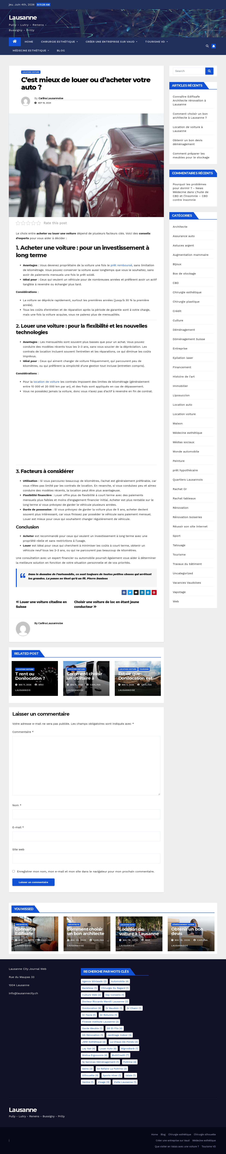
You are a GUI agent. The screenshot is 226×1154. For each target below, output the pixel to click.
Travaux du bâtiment (187, 564)
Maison (178, 423)
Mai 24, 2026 (78, 940)
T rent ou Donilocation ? (30, 676)
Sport (177, 535)
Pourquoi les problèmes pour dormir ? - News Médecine (189, 188)
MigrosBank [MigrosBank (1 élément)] (129, 1048)
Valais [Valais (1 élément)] (130, 1075)
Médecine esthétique (31, 50)
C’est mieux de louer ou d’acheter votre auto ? (85, 83)
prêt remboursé (121, 265)
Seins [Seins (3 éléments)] (87, 1068)
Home (29, 41)
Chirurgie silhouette (205, 1134)
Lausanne (23, 17)
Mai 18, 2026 (130, 940)
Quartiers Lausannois (188, 479)
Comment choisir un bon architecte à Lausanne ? (85, 933)
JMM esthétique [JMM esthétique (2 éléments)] (94, 1041)
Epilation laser (183, 358)
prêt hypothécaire (185, 470)
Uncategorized (183, 573)
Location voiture (30, 72)
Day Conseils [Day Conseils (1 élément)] (114, 994)
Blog (61, 50)
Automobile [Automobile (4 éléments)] (120, 981)
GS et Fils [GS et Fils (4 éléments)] (114, 1028)
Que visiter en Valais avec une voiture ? (177, 1146)
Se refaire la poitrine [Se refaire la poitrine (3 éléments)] (112, 1068)
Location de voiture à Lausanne (139, 931)
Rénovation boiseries (187, 517)
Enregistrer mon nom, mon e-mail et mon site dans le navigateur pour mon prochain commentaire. (85, 871)
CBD (176, 283)
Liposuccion (181, 395)
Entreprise (180, 348)
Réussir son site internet (190, 526)
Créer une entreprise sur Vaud (112, 41)
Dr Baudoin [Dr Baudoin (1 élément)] (114, 1008)
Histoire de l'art (184, 376)
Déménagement (184, 329)
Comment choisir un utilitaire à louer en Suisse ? (84, 678)
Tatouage (179, 545)
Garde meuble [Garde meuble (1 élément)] (92, 1028)
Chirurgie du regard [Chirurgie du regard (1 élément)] (115, 988)
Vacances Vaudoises (187, 582)
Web (176, 601)
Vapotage (179, 592)
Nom (16, 805)
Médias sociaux (183, 442)
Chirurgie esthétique (59, 41)
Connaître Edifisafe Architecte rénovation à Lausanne (189, 100)
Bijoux (177, 264)
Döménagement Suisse (189, 339)
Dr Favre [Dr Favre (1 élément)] (89, 1014)
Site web (18, 849)
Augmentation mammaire (191, 254)
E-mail (18, 827)
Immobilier (180, 386)
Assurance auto (184, 236)
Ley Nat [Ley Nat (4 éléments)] (88, 1048)
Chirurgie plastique (186, 301)
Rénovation (180, 507)
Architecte (180, 226)
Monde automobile (186, 451)
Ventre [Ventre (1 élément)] (87, 1082)
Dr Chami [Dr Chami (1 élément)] (134, 1008)
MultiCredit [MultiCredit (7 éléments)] (120, 1055)
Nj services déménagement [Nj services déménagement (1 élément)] (100, 1061)
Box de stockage (184, 273)
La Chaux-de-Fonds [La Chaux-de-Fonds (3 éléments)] (124, 1041)
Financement (182, 367)
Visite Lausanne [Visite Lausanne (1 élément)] (125, 1082)
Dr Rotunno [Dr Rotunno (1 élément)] (108, 1014)
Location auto (182, 404)
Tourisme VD (156, 41)
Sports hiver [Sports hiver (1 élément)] (112, 1075)
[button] (207, 46)
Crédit (177, 311)
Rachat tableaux (184, 498)
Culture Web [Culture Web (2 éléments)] (91, 994)
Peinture (179, 461)
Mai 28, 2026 (26, 940)
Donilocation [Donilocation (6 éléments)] (91, 1008)
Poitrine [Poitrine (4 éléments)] (129, 1061)
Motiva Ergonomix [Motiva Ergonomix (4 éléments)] (94, 1055)
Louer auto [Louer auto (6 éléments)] (108, 1048)
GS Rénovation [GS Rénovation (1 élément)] (92, 1035)
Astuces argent (183, 245)
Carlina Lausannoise (50, 98)
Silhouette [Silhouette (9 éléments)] (90, 1075)
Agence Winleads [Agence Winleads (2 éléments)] (94, 981)
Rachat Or (180, 489)
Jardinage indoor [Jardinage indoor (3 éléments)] (120, 1035)
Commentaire (23, 732)
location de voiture (45, 381)
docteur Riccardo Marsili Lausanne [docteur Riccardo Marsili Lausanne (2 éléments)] (105, 1001)
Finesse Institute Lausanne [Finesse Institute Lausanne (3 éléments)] (100, 1021)
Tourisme (144, 669)
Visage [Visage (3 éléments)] (103, 1082)
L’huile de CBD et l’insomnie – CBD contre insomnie (191, 195)
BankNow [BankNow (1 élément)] (89, 988)
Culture (178, 320)
